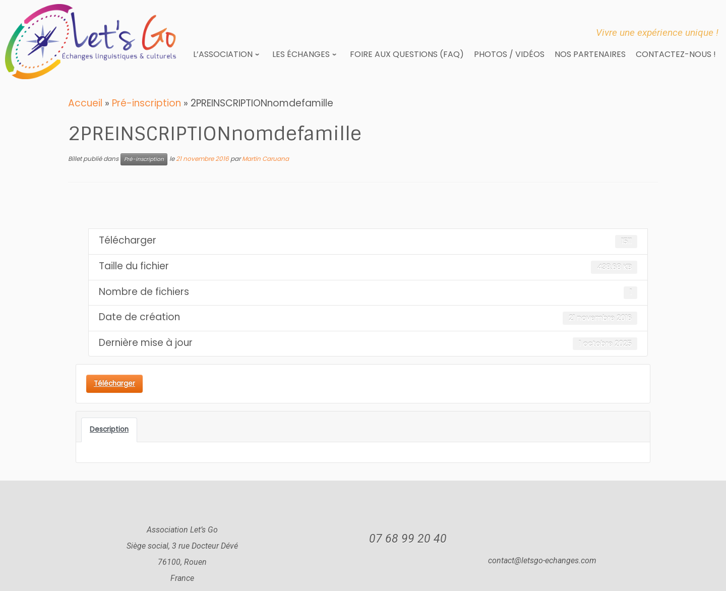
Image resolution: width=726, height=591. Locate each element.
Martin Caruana (265, 158)
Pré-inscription (146, 103)
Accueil (85, 103)
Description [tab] (109, 429)
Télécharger (114, 383)
